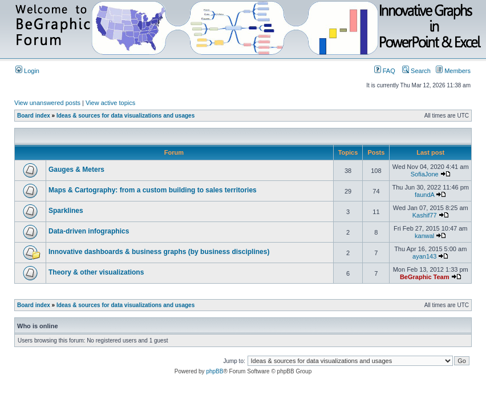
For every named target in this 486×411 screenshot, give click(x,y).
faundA (424, 194)
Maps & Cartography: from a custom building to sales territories (152, 190)
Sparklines (65, 211)
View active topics (110, 102)
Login (27, 70)
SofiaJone (425, 174)
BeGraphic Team (424, 276)
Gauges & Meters (76, 170)
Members (453, 70)
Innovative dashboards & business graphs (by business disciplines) (158, 252)
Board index (33, 115)
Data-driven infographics (88, 231)
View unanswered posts (47, 102)
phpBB (214, 371)
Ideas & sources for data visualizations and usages (125, 115)
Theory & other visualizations (96, 272)
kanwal (424, 235)
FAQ (384, 70)
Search (416, 70)
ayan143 (424, 256)
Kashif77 (424, 215)
